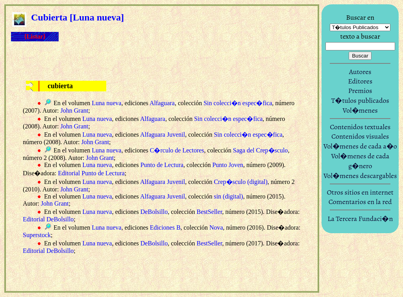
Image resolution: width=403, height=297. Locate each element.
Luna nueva (106, 103)
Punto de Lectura (161, 164)
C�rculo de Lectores (177, 150)
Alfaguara (162, 103)
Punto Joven (227, 164)
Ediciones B (165, 227)
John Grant (75, 110)
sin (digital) (228, 196)
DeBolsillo (154, 211)
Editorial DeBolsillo (48, 219)
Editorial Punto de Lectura (91, 173)
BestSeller (209, 211)
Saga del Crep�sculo (260, 150)
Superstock (37, 235)
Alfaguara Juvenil (162, 134)
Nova (216, 227)
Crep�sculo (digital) (240, 181)
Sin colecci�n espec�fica (237, 103)
